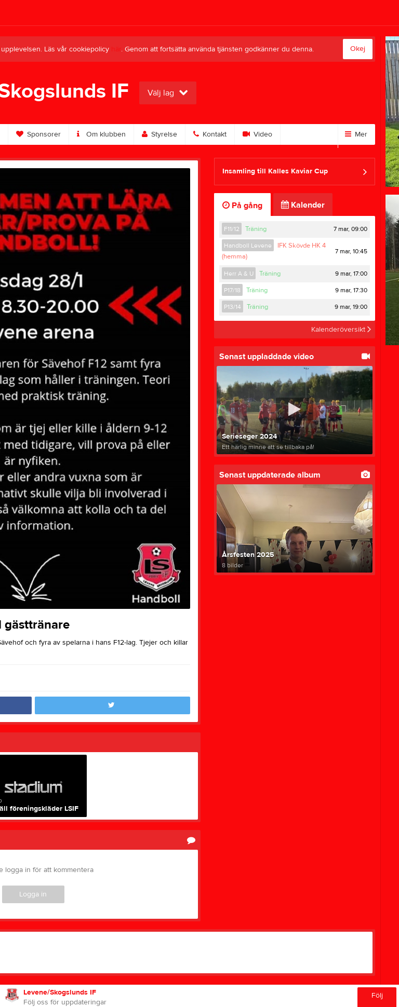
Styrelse (159, 134)
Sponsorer (38, 134)
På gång (242, 205)
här (116, 49)
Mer (356, 134)
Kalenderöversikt (341, 329)
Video (257, 134)
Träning (256, 229)
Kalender (303, 205)
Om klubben (101, 134)
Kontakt (210, 134)
